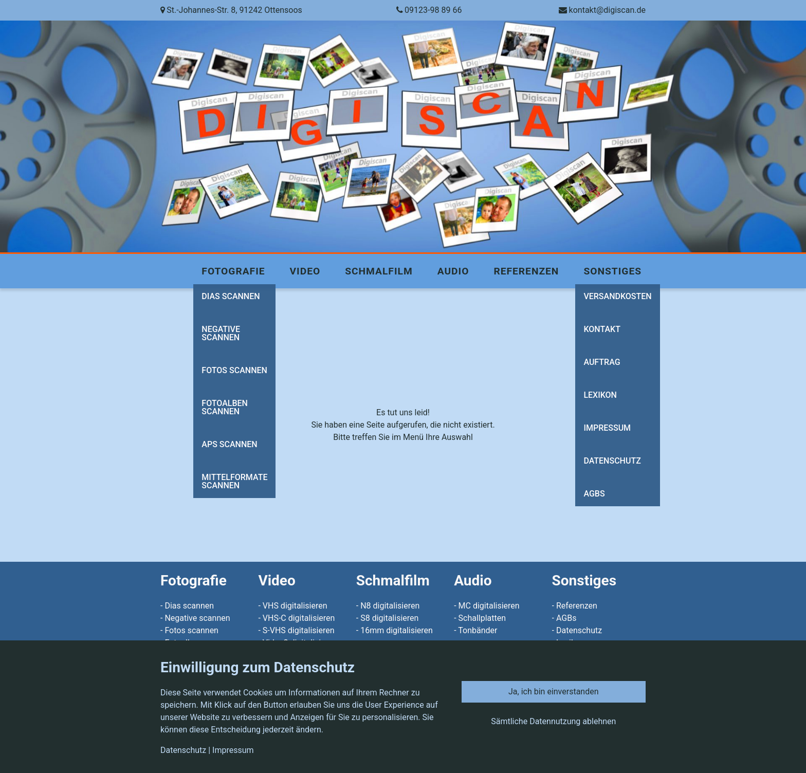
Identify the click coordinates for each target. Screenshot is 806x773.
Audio (453, 271)
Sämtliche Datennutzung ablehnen (553, 721)
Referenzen (526, 271)
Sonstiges (612, 271)
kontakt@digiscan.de (607, 10)
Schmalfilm (378, 271)
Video (305, 271)
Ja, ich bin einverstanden (553, 691)
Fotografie (233, 271)
